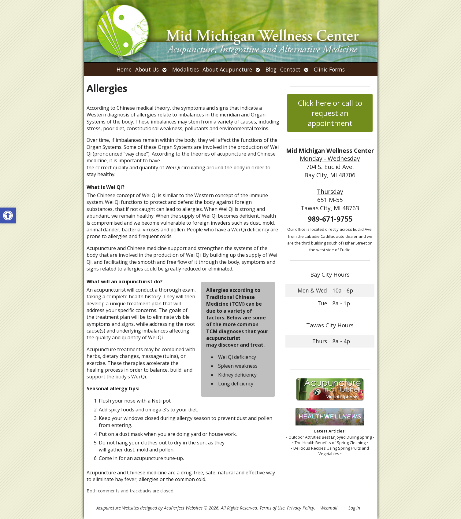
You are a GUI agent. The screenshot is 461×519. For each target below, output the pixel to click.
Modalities (185, 69)
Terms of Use (271, 508)
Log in (354, 508)
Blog (271, 69)
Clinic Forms (329, 69)
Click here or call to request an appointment (330, 113)
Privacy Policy (300, 508)
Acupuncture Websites (117, 508)
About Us (147, 69)
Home (124, 69)
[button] (8, 215)
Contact (290, 69)
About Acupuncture (227, 69)
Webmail (328, 508)
